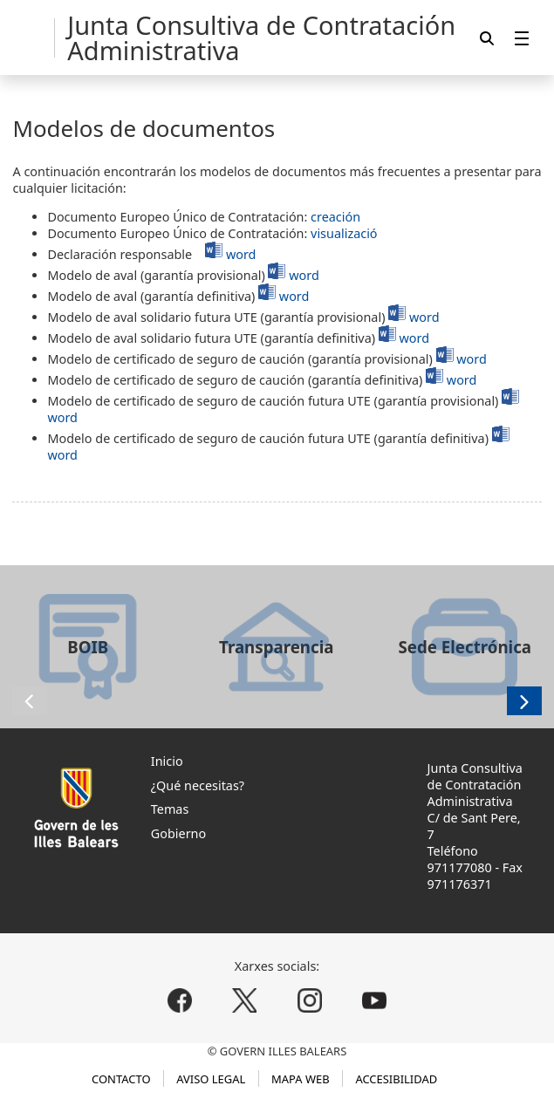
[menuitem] (521, 38)
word (241, 254)
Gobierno (178, 833)
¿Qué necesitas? (197, 785)
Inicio (167, 761)
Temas (170, 809)
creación (335, 216)
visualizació (344, 233)
